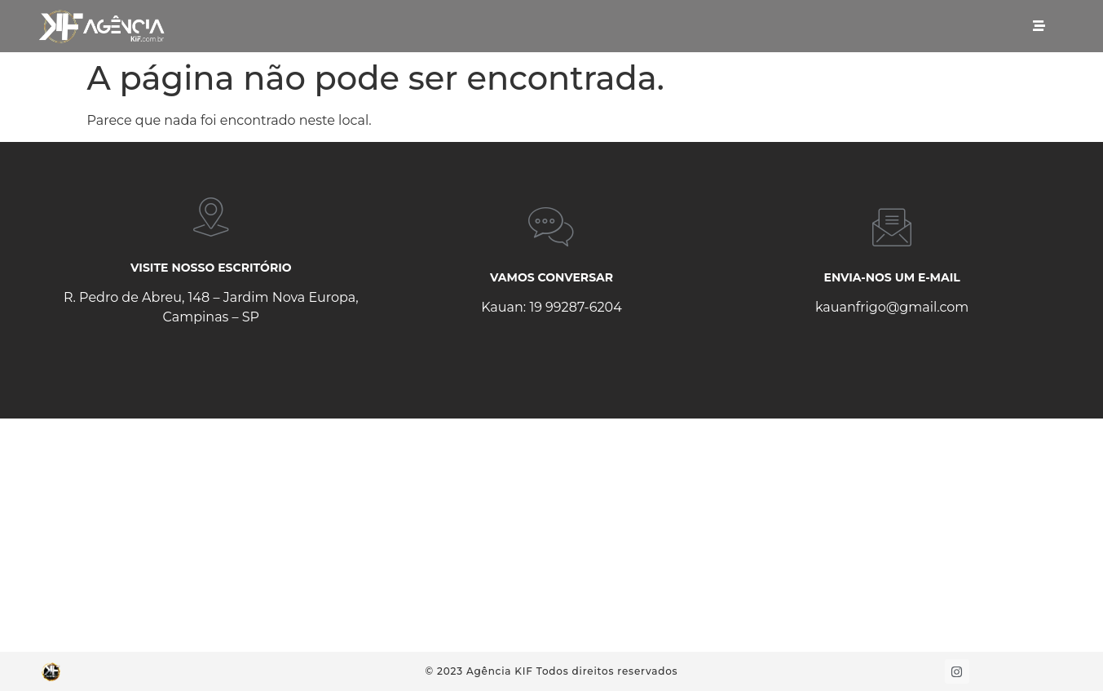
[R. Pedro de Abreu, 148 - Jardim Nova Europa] (551, 535)
